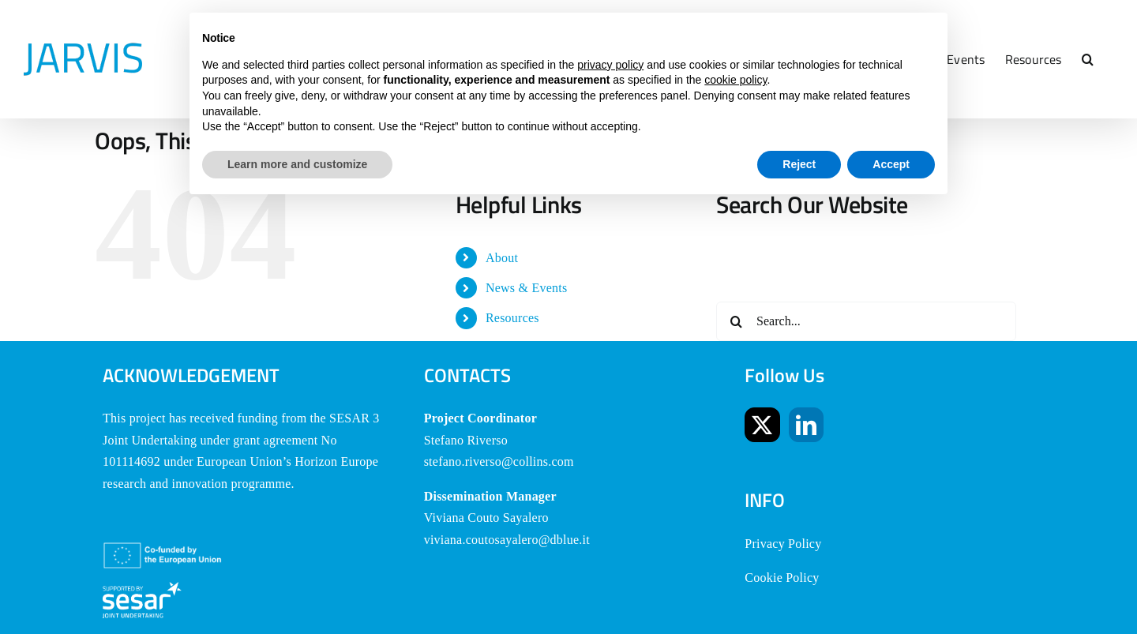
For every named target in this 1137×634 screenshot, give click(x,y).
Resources (512, 318)
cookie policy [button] (735, 79)
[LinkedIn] (806, 424)
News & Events (527, 287)
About (502, 257)
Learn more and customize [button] (297, 164)
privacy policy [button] (610, 64)
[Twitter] (762, 424)
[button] (1088, 59)
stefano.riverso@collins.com (499, 461)
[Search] (736, 321)
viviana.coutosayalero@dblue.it (507, 539)
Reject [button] (799, 164)
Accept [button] (891, 164)
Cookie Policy (782, 577)
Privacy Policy (783, 543)
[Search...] (866, 321)
